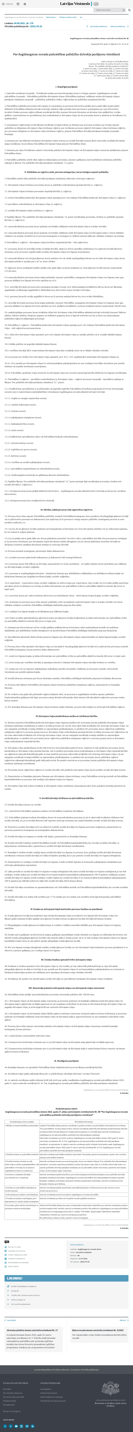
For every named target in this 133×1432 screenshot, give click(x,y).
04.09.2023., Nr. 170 (23, 23)
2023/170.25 (36, 26)
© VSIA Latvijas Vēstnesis (15, 1383)
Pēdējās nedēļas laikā (67, 17)
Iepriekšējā (11, 1320)
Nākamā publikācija (118, 26)
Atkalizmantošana (48, 1393)
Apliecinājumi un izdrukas (51, 1397)
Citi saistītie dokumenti (20, 1304)
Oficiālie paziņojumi (50, 1383)
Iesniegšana (45, 1389)
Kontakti (7, 1389)
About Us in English (11, 1411)
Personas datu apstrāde (13, 1397)
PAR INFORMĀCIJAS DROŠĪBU (18, 1263)
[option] (34, 1339)
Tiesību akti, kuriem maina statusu (25, 1295)
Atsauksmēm (9, 1404)
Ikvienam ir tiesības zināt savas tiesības (110, 1404)
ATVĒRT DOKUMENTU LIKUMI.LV (23, 1286)
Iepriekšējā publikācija (98, 26)
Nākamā (123, 1320)
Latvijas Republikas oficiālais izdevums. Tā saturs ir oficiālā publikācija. (66, 1369)
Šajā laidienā (50, 17)
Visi (81, 17)
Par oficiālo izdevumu (12, 1393)
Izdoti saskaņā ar (18, 1300)
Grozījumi (15, 1291)
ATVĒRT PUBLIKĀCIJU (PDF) (17, 1255)
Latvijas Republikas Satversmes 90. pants (110, 1400)
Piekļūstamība (9, 1400)
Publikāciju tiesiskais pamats (53, 1400)
